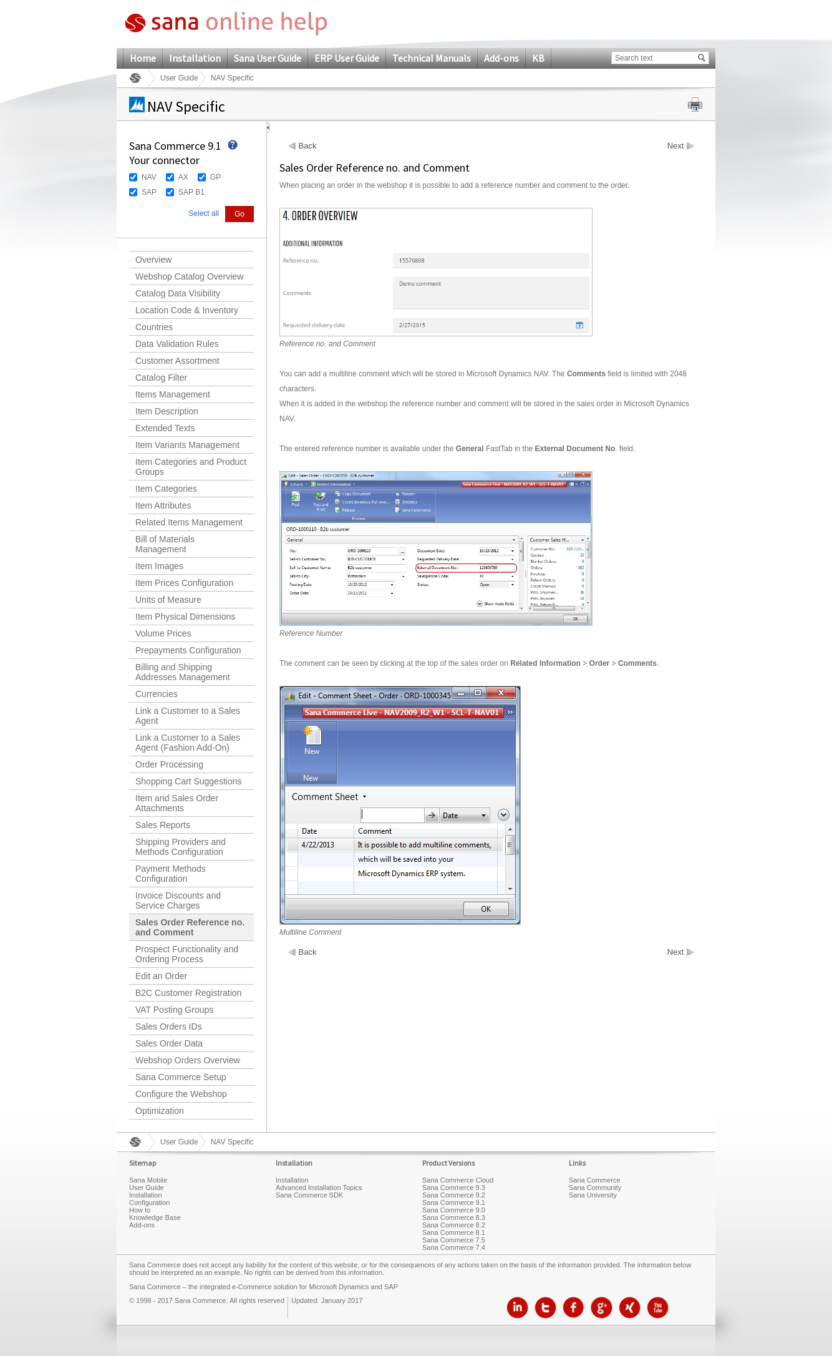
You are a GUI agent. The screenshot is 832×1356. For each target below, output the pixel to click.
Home (143, 58)
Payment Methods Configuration (170, 874)
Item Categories (166, 489)
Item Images (159, 566)
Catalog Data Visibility (177, 293)
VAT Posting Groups (174, 1010)
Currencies (156, 694)
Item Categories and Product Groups (190, 467)
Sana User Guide (267, 58)
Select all (203, 213)
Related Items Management (189, 522)
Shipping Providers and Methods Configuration (180, 847)
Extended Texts (165, 428)
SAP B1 (191, 192)
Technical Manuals (431, 58)
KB (538, 58)
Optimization (159, 1111)
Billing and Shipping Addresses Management (182, 672)
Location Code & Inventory (186, 310)
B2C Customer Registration (188, 993)
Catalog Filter (161, 378)
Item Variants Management (187, 445)
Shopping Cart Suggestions (188, 781)
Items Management (172, 394)
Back (308, 146)
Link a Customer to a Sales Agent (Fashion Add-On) (187, 743)
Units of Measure (168, 600)
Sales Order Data (169, 1043)
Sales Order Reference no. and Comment (189, 927)
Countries (154, 327)
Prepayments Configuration (188, 650)
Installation (195, 58)
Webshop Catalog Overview (189, 276)
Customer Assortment (177, 361)
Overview (153, 260)
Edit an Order (161, 976)
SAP (149, 192)
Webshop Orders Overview (187, 1060)
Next (675, 146)
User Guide (179, 78)
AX (183, 177)
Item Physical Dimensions (185, 617)
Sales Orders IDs (168, 1027)
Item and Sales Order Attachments (176, 803)
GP (215, 177)
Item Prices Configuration (184, 583)
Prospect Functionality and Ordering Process (186, 954)
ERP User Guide (346, 58)
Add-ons (501, 58)
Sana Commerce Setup (180, 1077)
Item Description (166, 411)
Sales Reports (162, 825)
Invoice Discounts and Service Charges (178, 900)
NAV (149, 177)
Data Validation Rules (177, 344)
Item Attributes (163, 505)
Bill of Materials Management (165, 544)
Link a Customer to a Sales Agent (187, 716)
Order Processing (169, 764)
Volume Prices (163, 633)
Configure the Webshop (181, 1094)
